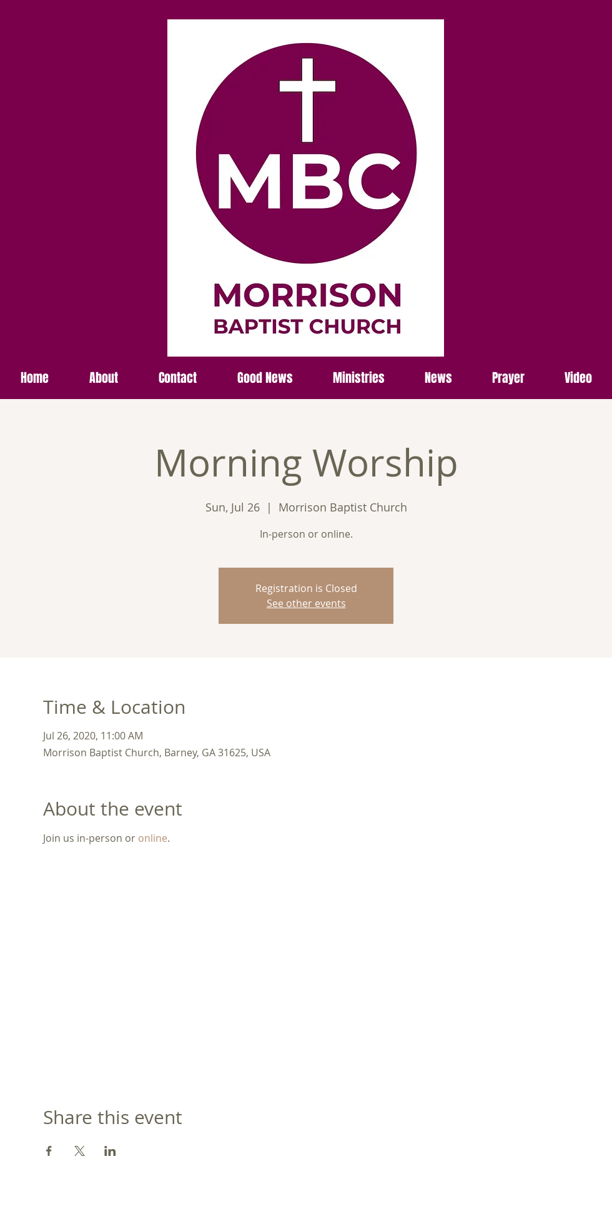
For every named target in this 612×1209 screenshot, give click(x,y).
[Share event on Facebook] (49, 1151)
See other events (306, 603)
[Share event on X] (80, 1151)
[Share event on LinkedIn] (110, 1151)
